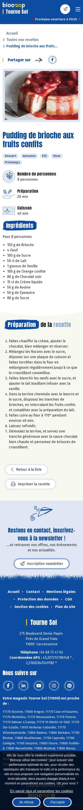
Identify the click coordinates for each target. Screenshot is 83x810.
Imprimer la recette (30, 484)
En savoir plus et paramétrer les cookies (41, 791)
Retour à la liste (26, 469)
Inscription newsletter (41, 564)
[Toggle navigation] (77, 10)
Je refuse (26, 802)
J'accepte (57, 802)
